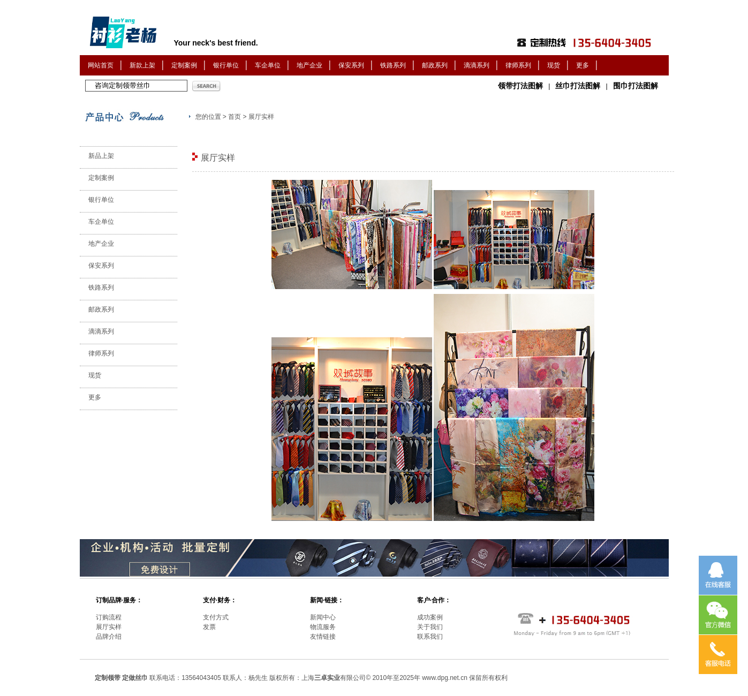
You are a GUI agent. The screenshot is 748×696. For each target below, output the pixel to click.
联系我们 (430, 636)
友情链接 (323, 636)
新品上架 (101, 156)
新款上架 (142, 65)
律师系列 (518, 65)
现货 (553, 65)
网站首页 (101, 65)
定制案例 (184, 65)
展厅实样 (109, 627)
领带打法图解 (520, 85)
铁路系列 (393, 65)
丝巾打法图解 (577, 85)
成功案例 (430, 617)
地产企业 (309, 65)
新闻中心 (323, 617)
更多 (582, 65)
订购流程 (109, 617)
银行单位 (226, 65)
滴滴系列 (476, 65)
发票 (209, 627)
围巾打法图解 (635, 85)
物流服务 (323, 627)
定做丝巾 (135, 678)
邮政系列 (435, 65)
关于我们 (430, 627)
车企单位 (268, 65)
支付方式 (216, 617)
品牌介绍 (109, 636)
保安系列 (351, 65)
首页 (234, 116)
